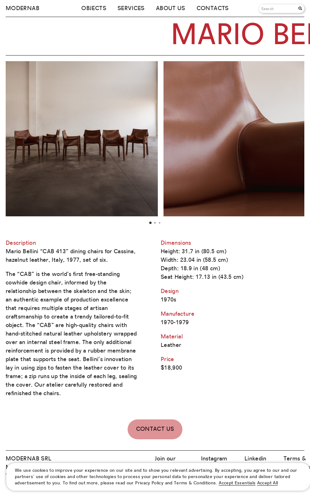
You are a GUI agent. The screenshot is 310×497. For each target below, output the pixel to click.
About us (170, 8)
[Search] (278, 8)
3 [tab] (159, 223)
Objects (93, 8)
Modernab (22, 8)
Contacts (213, 8)
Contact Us (155, 429)
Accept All (267, 483)
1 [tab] (150, 222)
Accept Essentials (237, 483)
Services (131, 8)
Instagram (214, 459)
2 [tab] (155, 223)
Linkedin (255, 459)
